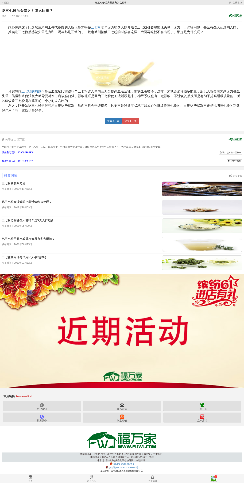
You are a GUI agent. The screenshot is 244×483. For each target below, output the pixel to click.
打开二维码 (234, 161)
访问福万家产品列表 (230, 152)
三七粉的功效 (31, 91)
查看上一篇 (113, 120)
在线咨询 (235, 2)
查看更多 (235, 176)
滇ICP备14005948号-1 (123, 464)
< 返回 (5, 2)
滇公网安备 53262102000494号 (123, 467)
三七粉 (96, 27)
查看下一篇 (131, 120)
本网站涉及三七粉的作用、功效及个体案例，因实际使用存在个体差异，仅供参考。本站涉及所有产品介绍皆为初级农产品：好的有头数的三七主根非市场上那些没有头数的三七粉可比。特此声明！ (122, 457)
